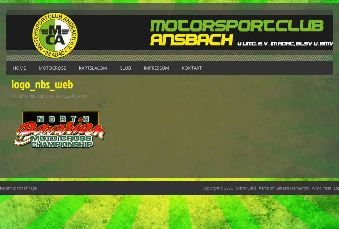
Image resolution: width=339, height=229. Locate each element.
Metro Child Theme (252, 188)
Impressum (156, 68)
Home (19, 68)
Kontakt (192, 68)
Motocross (52, 68)
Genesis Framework (292, 188)
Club (125, 68)
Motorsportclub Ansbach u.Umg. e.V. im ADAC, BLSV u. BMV (169, 35)
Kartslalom (93, 68)
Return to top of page (18, 188)
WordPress (321, 188)
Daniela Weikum (71, 96)
